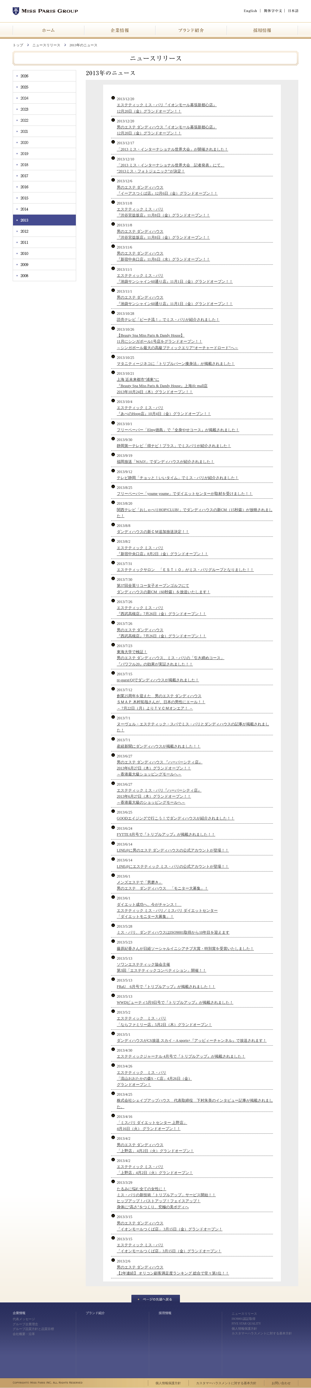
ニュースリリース (46, 45)
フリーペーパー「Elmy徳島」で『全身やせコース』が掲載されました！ (178, 430)
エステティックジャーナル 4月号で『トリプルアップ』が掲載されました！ (181, 1056)
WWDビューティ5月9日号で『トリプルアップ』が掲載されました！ (175, 1002)
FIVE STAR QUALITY (246, 1323)
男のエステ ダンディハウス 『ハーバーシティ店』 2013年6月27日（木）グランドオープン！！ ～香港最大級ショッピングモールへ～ (159, 768)
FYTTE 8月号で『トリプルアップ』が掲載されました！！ (166, 834)
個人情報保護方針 (244, 1328)
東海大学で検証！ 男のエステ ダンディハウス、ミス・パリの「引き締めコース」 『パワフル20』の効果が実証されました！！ (170, 658)
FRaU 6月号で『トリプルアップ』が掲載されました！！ (166, 986)
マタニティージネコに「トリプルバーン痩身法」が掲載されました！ (176, 363)
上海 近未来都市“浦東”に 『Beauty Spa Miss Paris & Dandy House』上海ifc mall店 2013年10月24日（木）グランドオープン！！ (162, 385)
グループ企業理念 (25, 1324)
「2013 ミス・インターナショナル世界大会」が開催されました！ (172, 149)
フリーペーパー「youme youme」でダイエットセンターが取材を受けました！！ (185, 493)
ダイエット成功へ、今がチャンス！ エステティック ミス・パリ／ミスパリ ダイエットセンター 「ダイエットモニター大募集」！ (167, 910)
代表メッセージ (24, 1319)
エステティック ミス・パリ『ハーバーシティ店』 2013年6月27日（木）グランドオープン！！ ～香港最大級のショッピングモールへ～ (159, 796)
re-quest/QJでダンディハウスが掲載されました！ (158, 680)
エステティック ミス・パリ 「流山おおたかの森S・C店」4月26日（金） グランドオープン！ (154, 1078)
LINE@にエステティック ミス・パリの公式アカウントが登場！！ (173, 866)
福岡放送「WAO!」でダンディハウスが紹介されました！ (165, 461)
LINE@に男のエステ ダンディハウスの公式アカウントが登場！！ (173, 850)
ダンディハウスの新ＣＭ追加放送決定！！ (153, 531)
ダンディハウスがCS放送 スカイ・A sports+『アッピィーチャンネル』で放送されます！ (192, 1040)
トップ (18, 45)
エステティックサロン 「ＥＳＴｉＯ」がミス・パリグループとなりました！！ (185, 570)
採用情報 (165, 1313)
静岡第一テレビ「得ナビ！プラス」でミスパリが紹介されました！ (174, 446)
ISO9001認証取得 (243, 1318)
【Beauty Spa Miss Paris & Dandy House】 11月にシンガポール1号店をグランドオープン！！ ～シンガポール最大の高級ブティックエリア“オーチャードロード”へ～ (177, 341)
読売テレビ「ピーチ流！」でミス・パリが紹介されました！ (168, 319)
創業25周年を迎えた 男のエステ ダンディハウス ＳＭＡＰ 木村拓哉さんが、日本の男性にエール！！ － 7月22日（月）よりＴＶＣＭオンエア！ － (161, 702)
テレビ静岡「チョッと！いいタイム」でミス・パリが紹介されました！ (178, 478)
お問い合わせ (281, 1383)
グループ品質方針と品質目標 (33, 1329)
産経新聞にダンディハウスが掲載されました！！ (159, 746)
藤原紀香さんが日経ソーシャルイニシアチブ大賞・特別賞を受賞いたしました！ (185, 948)
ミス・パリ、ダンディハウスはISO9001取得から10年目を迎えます (173, 932)
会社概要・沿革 (24, 1334)
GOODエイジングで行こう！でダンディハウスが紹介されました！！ (176, 818)
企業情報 (19, 1313)
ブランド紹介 (95, 1313)
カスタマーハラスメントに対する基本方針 (262, 1333)
